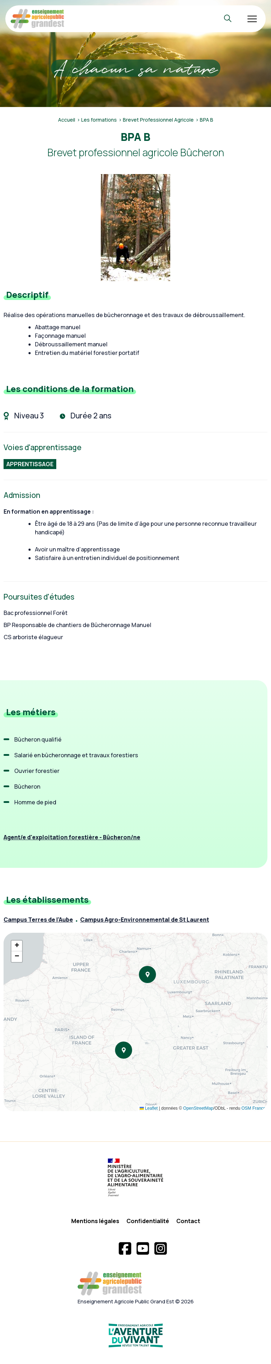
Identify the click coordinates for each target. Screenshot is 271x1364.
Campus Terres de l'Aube (38, 919)
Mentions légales (95, 1221)
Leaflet (149, 1108)
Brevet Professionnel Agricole (158, 119)
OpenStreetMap (198, 1108)
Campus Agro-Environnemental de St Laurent (144, 919)
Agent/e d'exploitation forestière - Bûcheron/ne (72, 837)
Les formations (99, 119)
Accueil (66, 119)
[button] (147, 974)
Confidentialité (147, 1221)
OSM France (253, 1108)
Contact (188, 1221)
